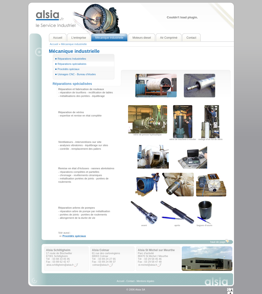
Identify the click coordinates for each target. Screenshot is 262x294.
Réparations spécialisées (72, 63)
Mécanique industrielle (74, 44)
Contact (130, 281)
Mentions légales (145, 281)
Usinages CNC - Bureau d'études (77, 74)
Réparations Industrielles (72, 58)
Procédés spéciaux (69, 69)
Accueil (54, 44)
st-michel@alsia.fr (147, 265)
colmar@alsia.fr (101, 265)
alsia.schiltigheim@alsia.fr (60, 265)
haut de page (219, 241)
